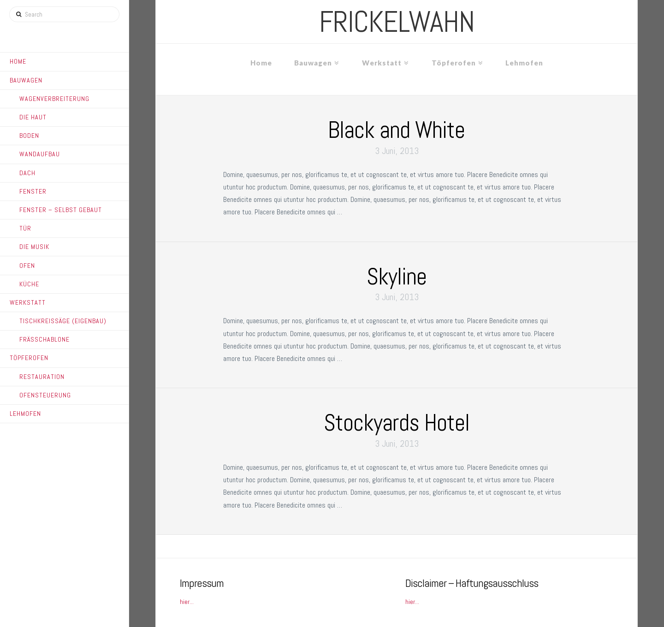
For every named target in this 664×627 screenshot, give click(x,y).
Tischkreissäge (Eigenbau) (63, 321)
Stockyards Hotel (396, 423)
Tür (25, 228)
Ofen (27, 265)
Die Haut (33, 117)
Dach (27, 173)
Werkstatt (28, 302)
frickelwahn (396, 21)
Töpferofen (29, 358)
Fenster (33, 191)
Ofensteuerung (45, 395)
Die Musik (34, 247)
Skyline (397, 276)
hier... (187, 601)
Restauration (42, 377)
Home (18, 61)
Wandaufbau (39, 154)
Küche (29, 284)
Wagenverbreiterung (54, 99)
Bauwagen (26, 80)
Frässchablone (44, 339)
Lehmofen (25, 413)
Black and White (396, 130)
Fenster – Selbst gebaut (60, 210)
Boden (29, 135)
